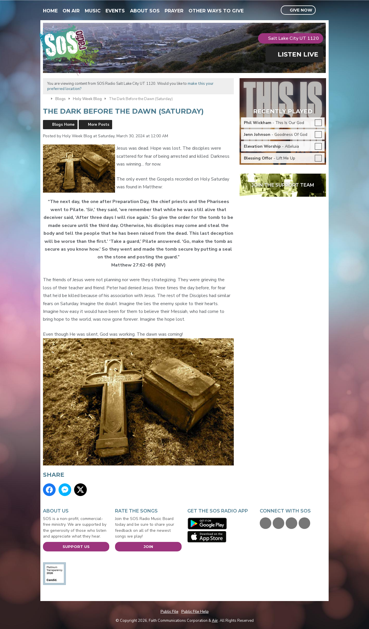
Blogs (60, 99)
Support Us (76, 546)
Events (115, 11)
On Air (71, 11)
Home (50, 11)
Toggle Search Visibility (322, 10)
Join (148, 546)
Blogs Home (63, 124)
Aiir (215, 620)
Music (93, 11)
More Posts (98, 124)
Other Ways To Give (216, 11)
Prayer (174, 11)
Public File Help (195, 611)
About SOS (145, 11)
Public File (169, 611)
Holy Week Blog (87, 99)
